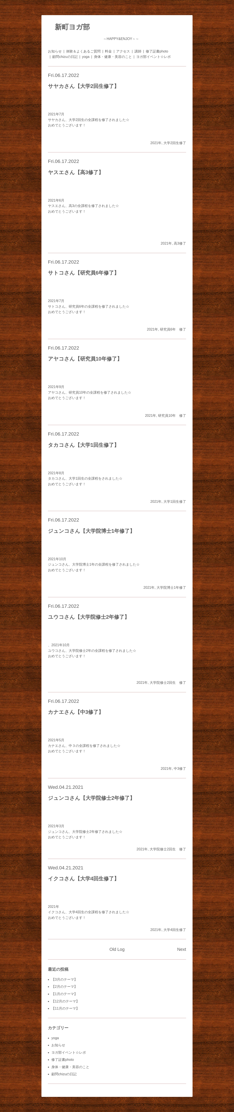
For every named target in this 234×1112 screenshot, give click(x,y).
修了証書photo (157, 51)
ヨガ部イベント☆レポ (153, 57)
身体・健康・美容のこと (113, 57)
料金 (108, 51)
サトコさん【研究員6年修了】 (83, 273)
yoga (86, 57)
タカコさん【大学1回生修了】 (83, 445)
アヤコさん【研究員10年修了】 (85, 359)
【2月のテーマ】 (64, 986)
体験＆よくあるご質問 (83, 51)
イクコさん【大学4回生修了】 (83, 878)
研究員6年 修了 (173, 329)
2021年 (156, 143)
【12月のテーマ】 (65, 1001)
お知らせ (55, 51)
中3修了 (180, 768)
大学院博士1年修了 (171, 587)
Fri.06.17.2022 (63, 75)
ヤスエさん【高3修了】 (76, 172)
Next (181, 949)
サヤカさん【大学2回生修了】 (83, 86)
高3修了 (180, 243)
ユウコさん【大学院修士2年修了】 (89, 617)
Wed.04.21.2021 (65, 787)
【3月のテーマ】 (64, 979)
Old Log (117, 949)
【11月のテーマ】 (65, 1008)
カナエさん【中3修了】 (76, 712)
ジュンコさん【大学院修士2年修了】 (91, 798)
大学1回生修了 (174, 501)
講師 (137, 51)
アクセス (123, 51)
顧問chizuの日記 (64, 57)
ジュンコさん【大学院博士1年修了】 (91, 531)
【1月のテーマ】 (64, 994)
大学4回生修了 (174, 930)
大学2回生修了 (174, 143)
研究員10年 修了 (172, 415)
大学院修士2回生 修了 (168, 682)
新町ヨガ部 (69, 27)
